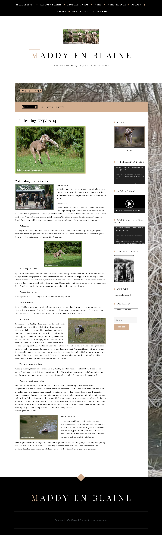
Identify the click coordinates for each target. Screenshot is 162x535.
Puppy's (60, 107)
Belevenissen (25, 5)
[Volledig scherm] (142, 210)
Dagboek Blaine (51, 5)
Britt (90, 520)
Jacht (98, 5)
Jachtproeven (116, 5)
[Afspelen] (117, 210)
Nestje (50, 107)
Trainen (61, 11)
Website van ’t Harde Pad (89, 11)
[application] (129, 175)
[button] (129, 204)
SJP (42, 107)
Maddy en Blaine (82, 55)
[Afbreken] (139, 210)
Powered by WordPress (66, 520)
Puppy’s (136, 5)
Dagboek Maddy (78, 5)
